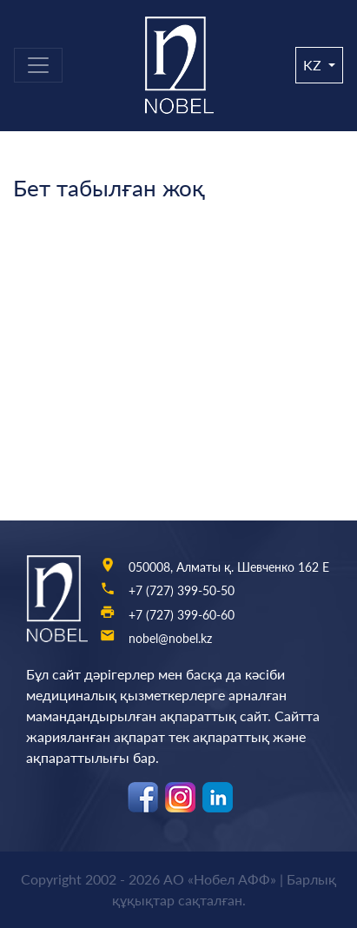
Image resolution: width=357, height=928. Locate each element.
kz (314, 64)
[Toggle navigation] (38, 65)
